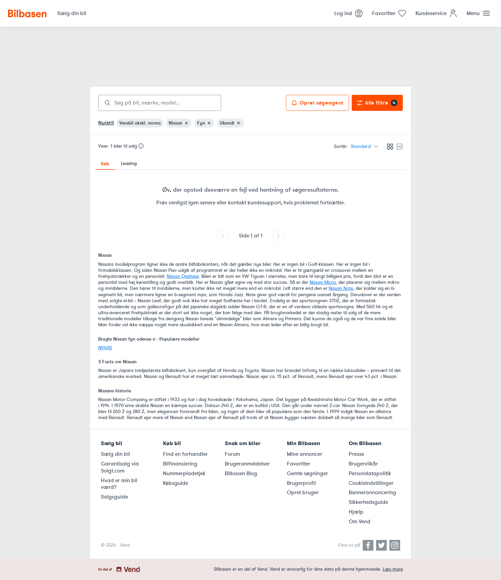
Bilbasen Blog (241, 473)
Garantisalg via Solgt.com (120, 467)
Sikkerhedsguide (368, 502)
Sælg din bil (115, 454)
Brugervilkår (363, 463)
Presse (356, 454)
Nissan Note (341, 288)
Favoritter (298, 463)
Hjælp (356, 512)
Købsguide (175, 483)
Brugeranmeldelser (247, 463)
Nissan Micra (323, 282)
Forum (232, 454)
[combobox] (159, 103)
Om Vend (359, 521)
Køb (105, 164)
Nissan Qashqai (183, 276)
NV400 (105, 348)
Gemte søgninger (307, 473)
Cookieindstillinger (371, 483)
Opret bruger (303, 492)
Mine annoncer (304, 454)
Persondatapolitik (370, 473)
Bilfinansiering (180, 463)
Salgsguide (114, 497)
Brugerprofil (301, 483)
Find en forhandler (185, 454)
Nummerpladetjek (184, 473)
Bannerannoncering (372, 492)
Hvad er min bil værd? (119, 484)
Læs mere (393, 569)
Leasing (129, 163)
